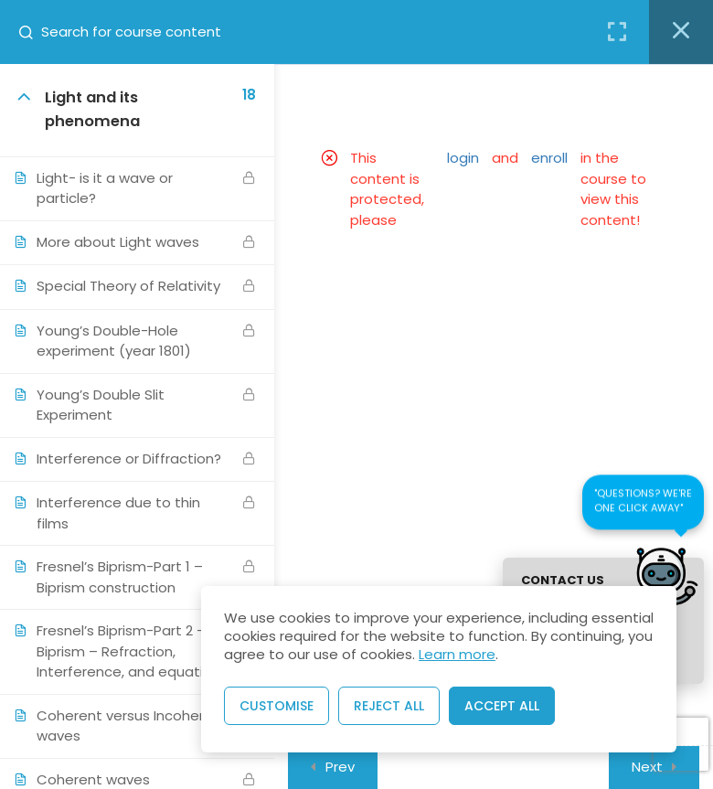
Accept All (501, 706)
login (463, 157)
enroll (549, 157)
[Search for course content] (33, 32)
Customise (276, 706)
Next (647, 766)
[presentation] (681, 745)
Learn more (457, 654)
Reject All (389, 706)
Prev (340, 766)
